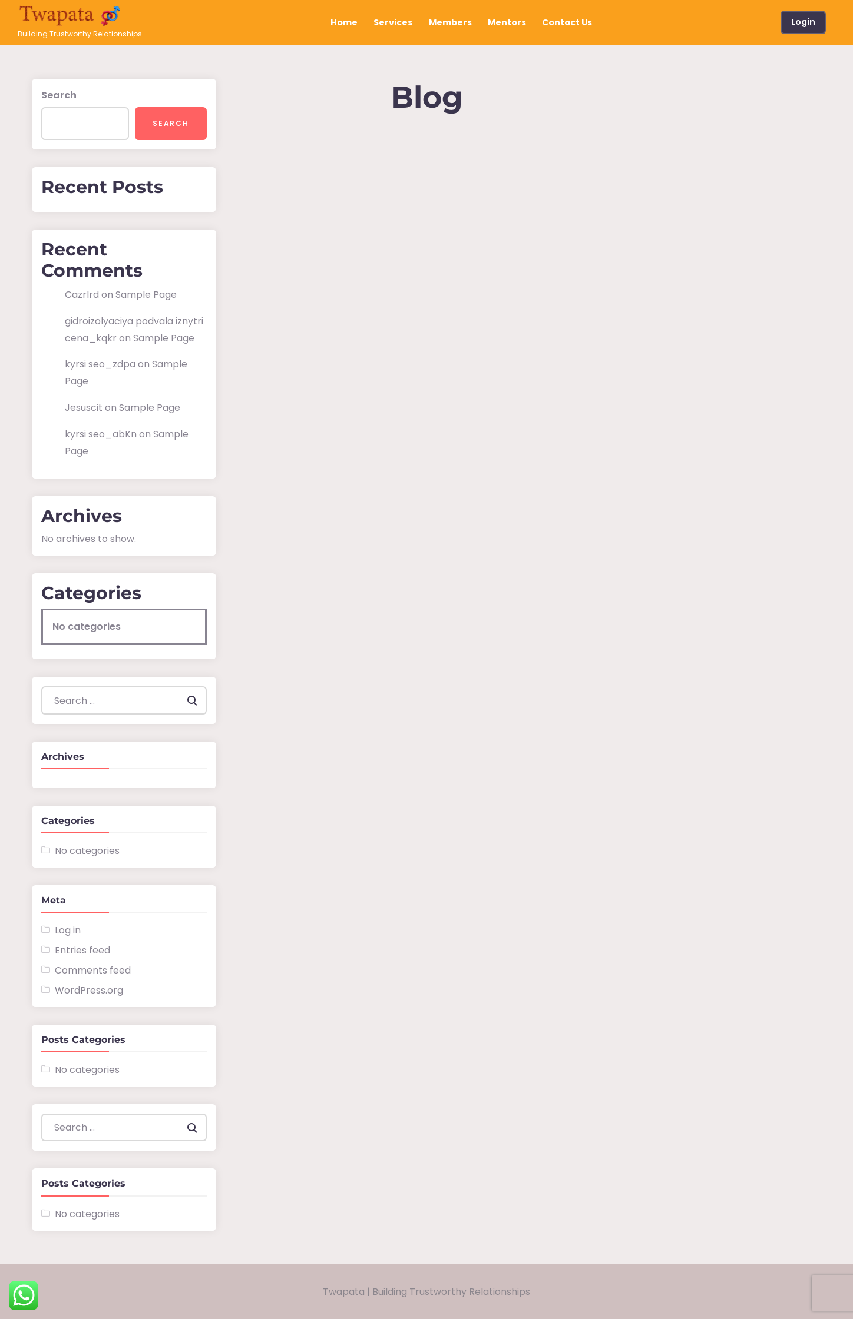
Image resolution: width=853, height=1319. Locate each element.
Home (344, 22)
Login (803, 22)
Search (59, 95)
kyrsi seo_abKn (101, 434)
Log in (68, 930)
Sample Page (146, 294)
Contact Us (567, 22)
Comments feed (93, 970)
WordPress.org (89, 990)
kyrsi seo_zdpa (100, 364)
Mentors (507, 22)
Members (450, 22)
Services (392, 22)
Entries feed (82, 950)
